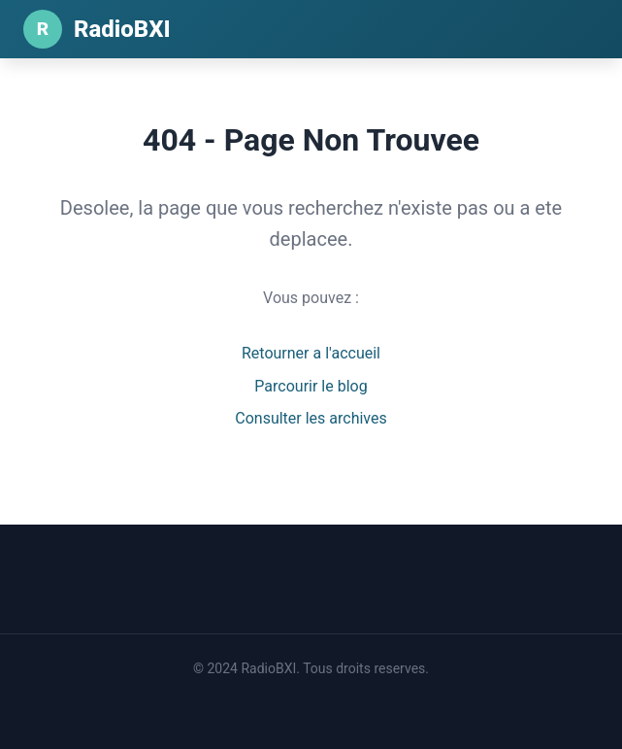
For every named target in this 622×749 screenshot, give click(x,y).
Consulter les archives (311, 418)
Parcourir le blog (310, 386)
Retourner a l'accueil (311, 353)
